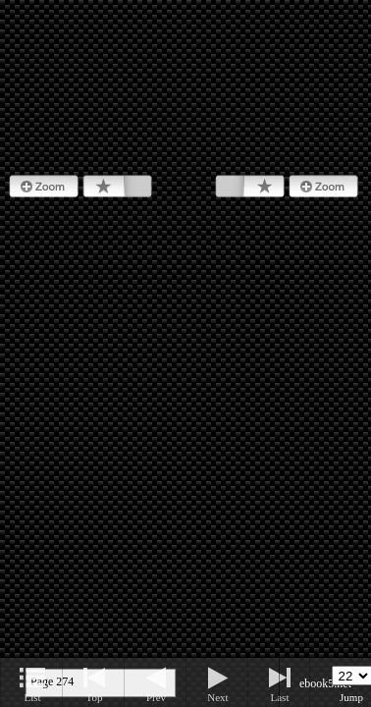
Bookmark (117, 186)
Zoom (43, 186)
